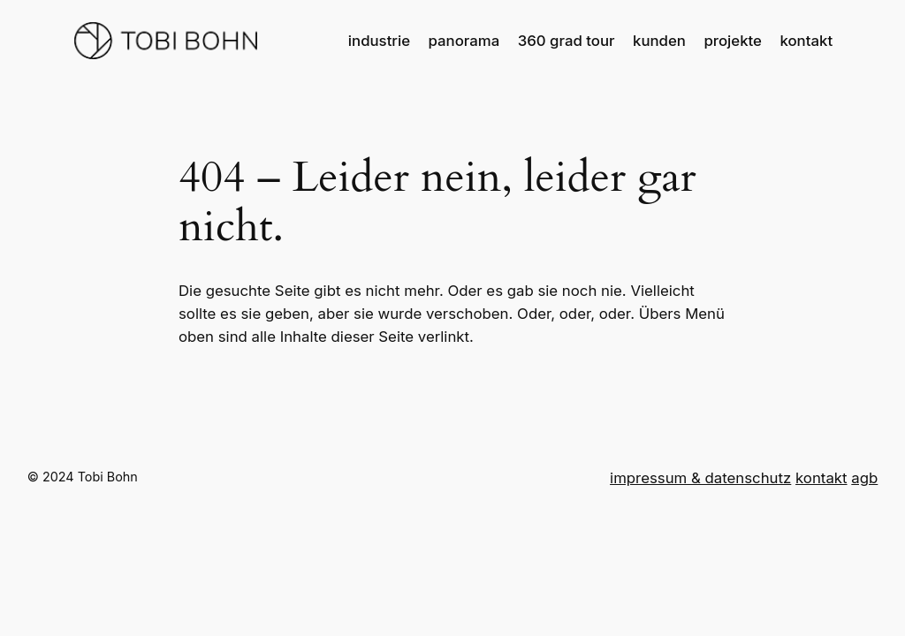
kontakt (821, 478)
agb (864, 478)
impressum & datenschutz (700, 478)
